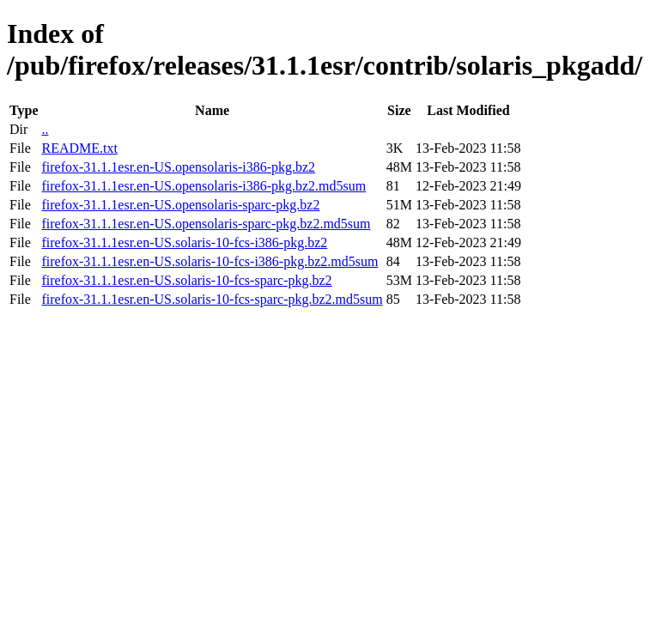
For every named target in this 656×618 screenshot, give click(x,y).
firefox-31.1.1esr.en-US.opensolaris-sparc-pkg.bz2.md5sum (205, 223)
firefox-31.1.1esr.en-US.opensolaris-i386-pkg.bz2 (178, 167)
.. (44, 129)
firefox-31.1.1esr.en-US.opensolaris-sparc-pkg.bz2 (180, 204)
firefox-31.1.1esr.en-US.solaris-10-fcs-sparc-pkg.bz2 (186, 280)
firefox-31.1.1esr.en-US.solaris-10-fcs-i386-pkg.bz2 (184, 242)
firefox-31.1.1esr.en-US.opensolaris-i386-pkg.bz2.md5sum (203, 186)
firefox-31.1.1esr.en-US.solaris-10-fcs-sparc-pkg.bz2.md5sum (211, 299)
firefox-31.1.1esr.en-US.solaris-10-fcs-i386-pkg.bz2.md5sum (209, 261)
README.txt (79, 148)
